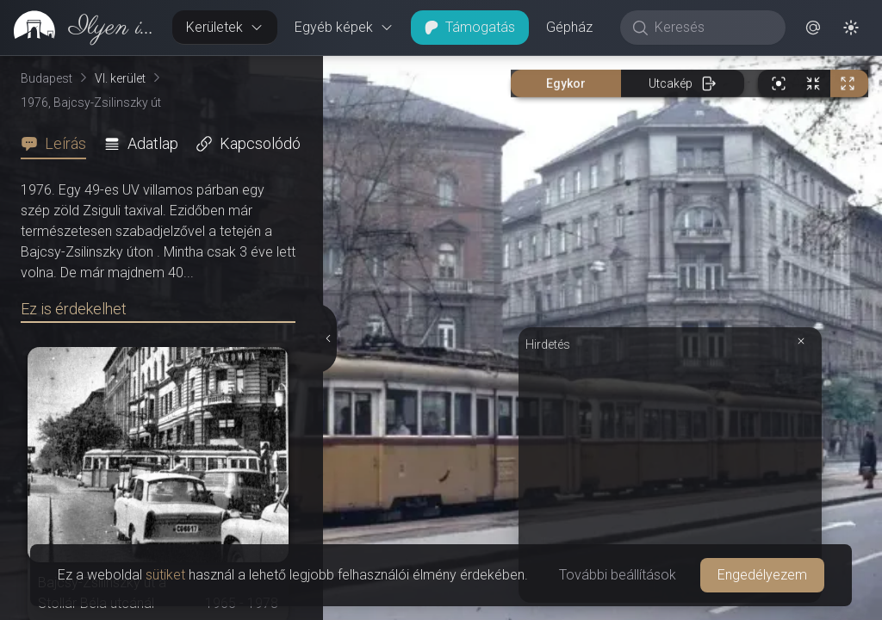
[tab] (58, 143)
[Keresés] (711, 27)
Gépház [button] (569, 27)
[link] (79, 27)
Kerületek (225, 27)
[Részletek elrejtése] (330, 338)
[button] (813, 27)
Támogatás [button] (470, 27)
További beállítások (617, 575)
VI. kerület (120, 78)
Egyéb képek (344, 27)
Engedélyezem (762, 575)
